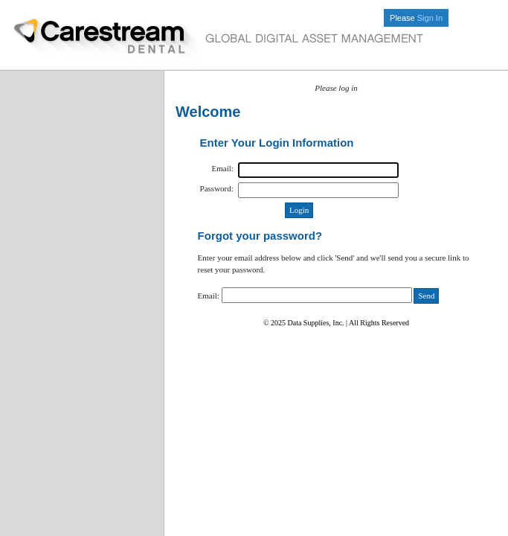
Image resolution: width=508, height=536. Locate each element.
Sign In (430, 17)
